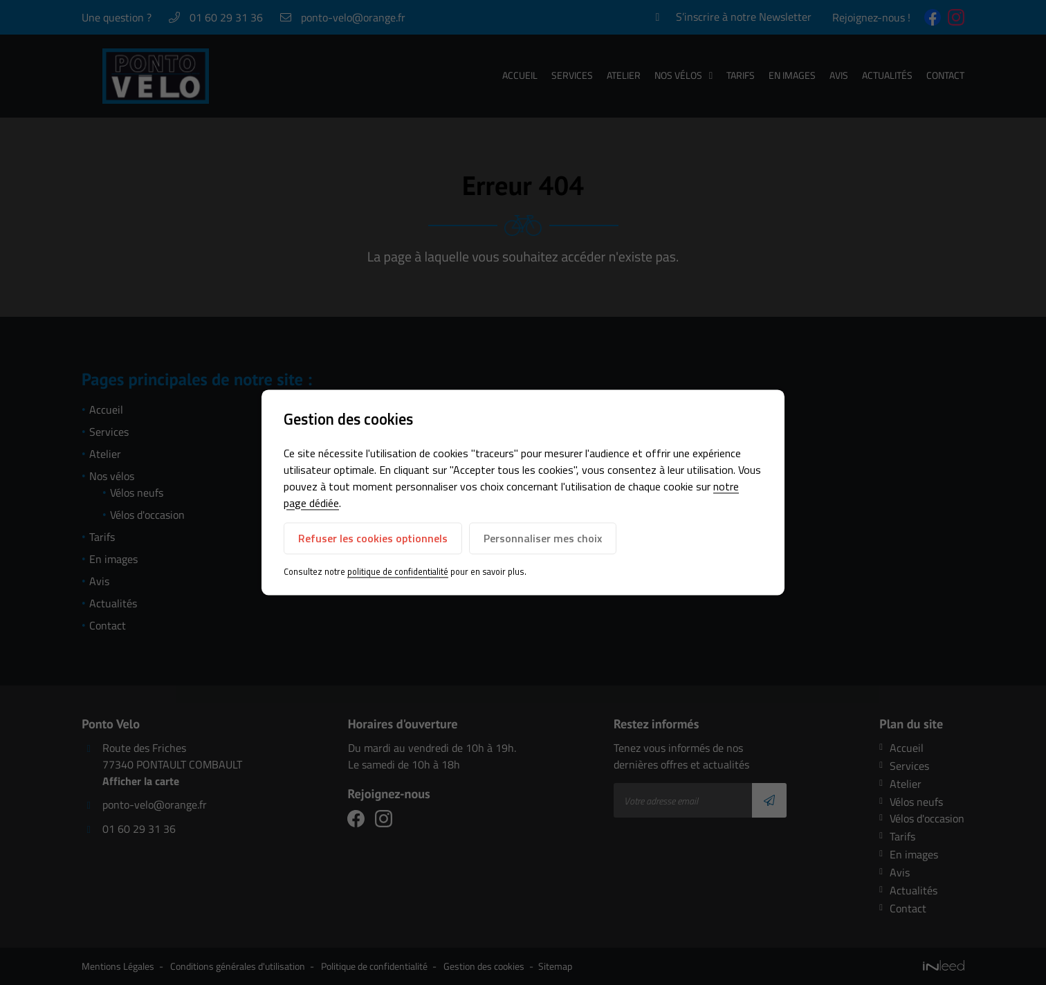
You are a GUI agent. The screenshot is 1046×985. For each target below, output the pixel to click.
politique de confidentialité (397, 571)
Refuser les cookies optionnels (373, 538)
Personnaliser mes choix (543, 538)
